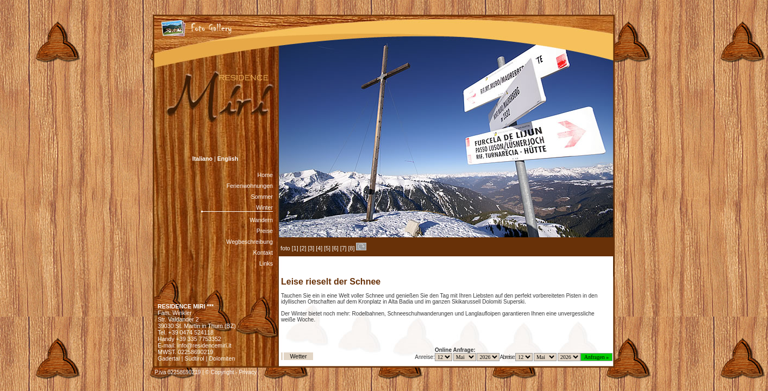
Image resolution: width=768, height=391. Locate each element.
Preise (265, 231)
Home (265, 175)
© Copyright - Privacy (231, 372)
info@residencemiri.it (204, 345)
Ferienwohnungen (250, 185)
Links (266, 263)
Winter (264, 207)
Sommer (262, 196)
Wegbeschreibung (249, 241)
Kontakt (263, 252)
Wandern (261, 220)
